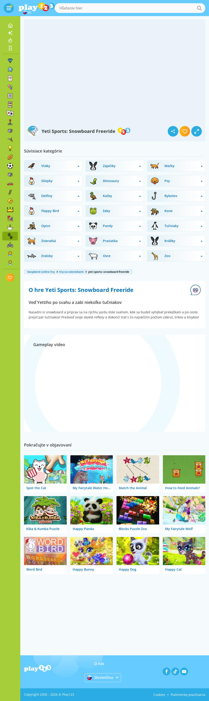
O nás (99, 663)
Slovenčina (100, 677)
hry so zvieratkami (71, 272)
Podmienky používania (188, 694)
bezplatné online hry (41, 272)
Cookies (159, 694)
